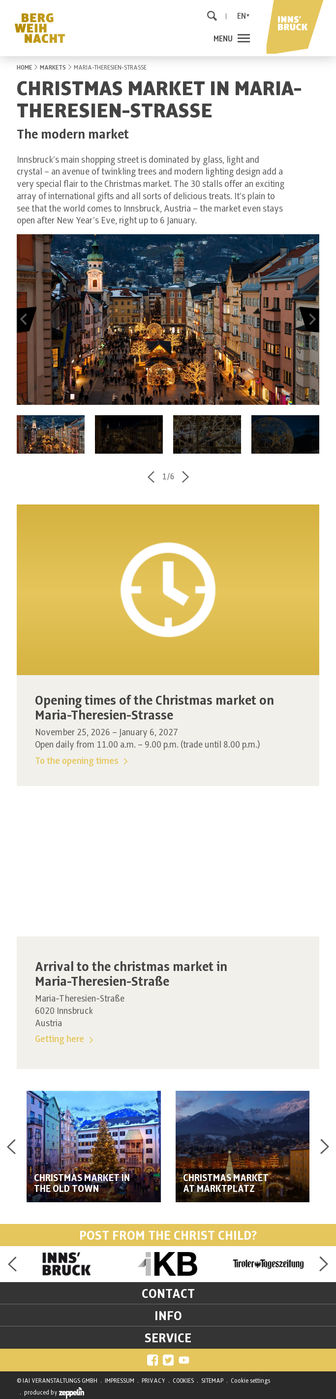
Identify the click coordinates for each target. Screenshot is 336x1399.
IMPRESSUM (119, 1380)
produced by (54, 1393)
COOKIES (183, 1380)
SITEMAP (212, 1380)
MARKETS (53, 67)
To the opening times (81, 761)
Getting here (64, 1039)
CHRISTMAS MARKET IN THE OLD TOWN (82, 1183)
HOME (24, 67)
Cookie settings (250, 1380)
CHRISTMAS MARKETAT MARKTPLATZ (226, 1183)
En (241, 16)
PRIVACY (153, 1380)
